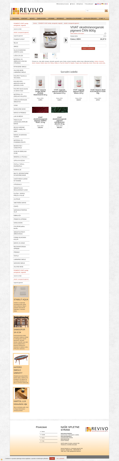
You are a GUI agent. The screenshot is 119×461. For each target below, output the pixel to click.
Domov (35, 23)
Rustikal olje (85, 63)
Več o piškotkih (60, 458)
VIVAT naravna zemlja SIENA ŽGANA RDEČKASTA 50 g (40, 92)
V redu (52, 458)
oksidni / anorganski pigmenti (21, 32)
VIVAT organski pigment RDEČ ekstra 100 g (78, 91)
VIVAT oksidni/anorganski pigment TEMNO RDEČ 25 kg (40, 119)
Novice (32, 18)
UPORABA (51, 18)
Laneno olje (102, 63)
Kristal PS (67, 63)
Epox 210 (47, 63)
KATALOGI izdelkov (90, 18)
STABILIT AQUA (21, 299)
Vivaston (38, 63)
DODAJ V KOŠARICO (88, 48)
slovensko (96, 4)
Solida (56, 63)
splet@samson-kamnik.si (75, 451)
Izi (58, 63)
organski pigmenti (18, 35)
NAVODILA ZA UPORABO (73, 18)
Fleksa (52, 63)
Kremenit (101, 61)
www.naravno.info (65, 439)
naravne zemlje (17, 29)
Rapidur (72, 63)
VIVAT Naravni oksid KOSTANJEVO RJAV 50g (98, 91)
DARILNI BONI (41, 18)
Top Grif (62, 63)
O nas (101, 18)
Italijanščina (104, 4)
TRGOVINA (15, 18)
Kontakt (24, 18)
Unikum (96, 61)
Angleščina (100, 4)
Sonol (90, 63)
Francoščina (107, 4)
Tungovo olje (78, 63)
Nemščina (102, 4)
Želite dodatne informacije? (77, 33)
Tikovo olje (95, 63)
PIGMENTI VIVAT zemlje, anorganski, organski (50, 23)
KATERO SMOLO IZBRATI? (18, 370)
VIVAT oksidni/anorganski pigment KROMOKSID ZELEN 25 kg (59, 120)
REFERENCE (60, 18)
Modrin (42, 63)
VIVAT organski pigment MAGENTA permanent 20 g (59, 91)
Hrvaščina (98, 4)
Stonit (33, 63)
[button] (66, 40)
